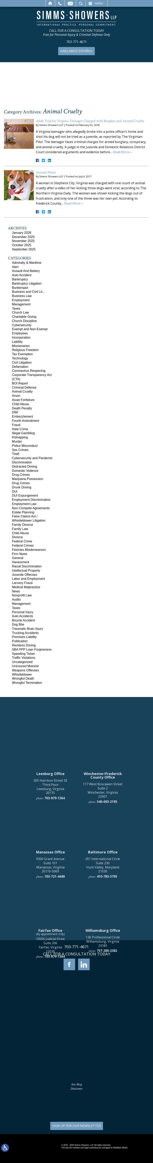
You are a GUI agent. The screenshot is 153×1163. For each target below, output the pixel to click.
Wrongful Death (23, 678)
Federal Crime (22, 541)
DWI (15, 412)
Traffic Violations (23, 657)
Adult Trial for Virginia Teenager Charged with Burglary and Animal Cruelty (90, 121)
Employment (21, 300)
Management (21, 304)
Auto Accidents (22, 616)
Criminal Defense (24, 387)
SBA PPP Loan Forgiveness (32, 649)
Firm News (19, 554)
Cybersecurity (21, 325)
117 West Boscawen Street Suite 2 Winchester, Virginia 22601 (103, 868)
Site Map (76, 1084)
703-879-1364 (54, 877)
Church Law (20, 312)
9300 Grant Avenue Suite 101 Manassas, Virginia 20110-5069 (50, 943)
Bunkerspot (20, 287)
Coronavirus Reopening (28, 370)
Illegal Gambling (23, 433)
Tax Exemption (22, 354)
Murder (17, 441)
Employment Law (24, 504)
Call (60, 3)
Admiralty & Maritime (26, 262)
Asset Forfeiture (23, 400)
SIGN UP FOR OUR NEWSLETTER (76, 1126)
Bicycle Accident (23, 620)
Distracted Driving (24, 466)
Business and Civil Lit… (28, 291)
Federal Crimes (23, 545)
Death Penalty (22, 408)
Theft (15, 454)
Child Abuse (20, 404)
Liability (17, 341)
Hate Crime (20, 429)
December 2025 (23, 237)
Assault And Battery (26, 271)
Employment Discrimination (31, 499)
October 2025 (21, 245)
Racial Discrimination (27, 566)
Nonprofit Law (22, 595)
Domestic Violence (25, 470)
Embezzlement (22, 416)
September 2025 (23, 249)
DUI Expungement (25, 495)
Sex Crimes (20, 450)
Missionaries (21, 346)
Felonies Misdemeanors (29, 549)
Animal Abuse (46, 172)
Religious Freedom (25, 350)
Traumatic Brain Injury (27, 628)
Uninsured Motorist (25, 666)
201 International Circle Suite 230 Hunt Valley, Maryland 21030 (102, 943)
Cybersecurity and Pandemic (32, 458)
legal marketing (91, 1148)
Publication (19, 641)
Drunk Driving (21, 487)
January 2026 (21, 232)
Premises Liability (24, 637)
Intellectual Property (26, 570)
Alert (15, 267)
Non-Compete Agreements (31, 508)
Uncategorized (22, 662)
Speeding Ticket (23, 653)
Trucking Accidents (25, 633)
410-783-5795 (107, 955)
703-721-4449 (54, 955)
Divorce (17, 537)
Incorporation (21, 337)
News (16, 591)
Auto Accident (21, 275)
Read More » (122, 152)
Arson (16, 395)
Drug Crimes (21, 474)
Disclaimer (77, 1089)
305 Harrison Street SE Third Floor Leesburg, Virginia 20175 (50, 865)
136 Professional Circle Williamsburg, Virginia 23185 (103, 1020)
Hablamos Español (76, 51)
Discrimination (22, 462)
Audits (16, 599)
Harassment (20, 562)
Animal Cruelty (22, 391)
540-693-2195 (107, 880)
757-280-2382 (107, 1029)
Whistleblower (22, 674)
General (17, 558)
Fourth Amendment (25, 420)
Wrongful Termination (27, 682)
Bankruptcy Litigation (27, 283)
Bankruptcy (20, 279)
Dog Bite (18, 624)
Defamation (20, 366)
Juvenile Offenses (24, 574)
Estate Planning (23, 512)
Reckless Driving (24, 645)
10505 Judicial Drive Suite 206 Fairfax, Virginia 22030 (50, 1023)
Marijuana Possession (27, 479)
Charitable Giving (24, 316)
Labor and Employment (28, 578)
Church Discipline (24, 321)
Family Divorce (22, 524)
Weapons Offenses (25, 670)
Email (70, 3)
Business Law (22, 296)
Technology (20, 358)
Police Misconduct (25, 445)
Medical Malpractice (26, 587)
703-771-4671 (76, 42)
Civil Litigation (22, 362)
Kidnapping (20, 437)
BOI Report (20, 383)
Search (80, 3)
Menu (99, 3)
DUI (15, 491)
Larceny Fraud (22, 583)
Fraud (16, 425)
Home (50, 3)
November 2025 (23, 241)
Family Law (20, 529)
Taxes (16, 308)
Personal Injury (22, 612)
